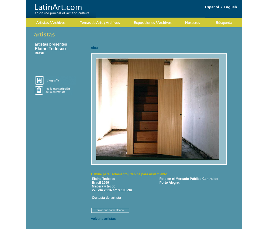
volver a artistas (103, 219)
